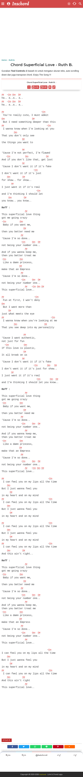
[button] (73, 759)
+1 (59, 768)
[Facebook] (9, 759)
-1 (75, 768)
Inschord (42, 774)
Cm (10, 94)
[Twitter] (22, 759)
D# (22, 94)
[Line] (48, 759)
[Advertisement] (41, 34)
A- (23, 768)
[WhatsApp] (35, 759)
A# (3, 94)
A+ (8, 768)
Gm (16, 94)
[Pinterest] (60, 759)
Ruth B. (8, 752)
